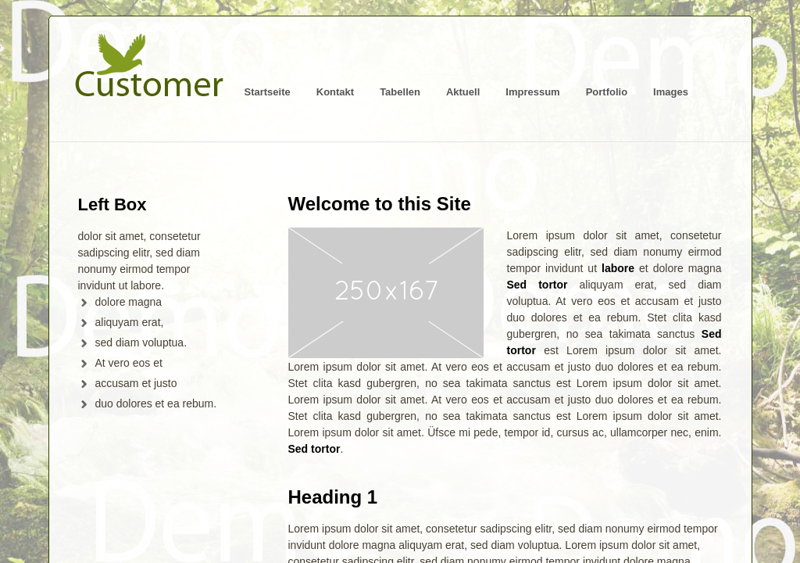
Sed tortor (537, 284)
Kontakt (335, 92)
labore (618, 268)
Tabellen (400, 92)
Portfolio (606, 92)
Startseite (268, 92)
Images (670, 92)
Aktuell (463, 92)
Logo (148, 72)
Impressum (532, 92)
